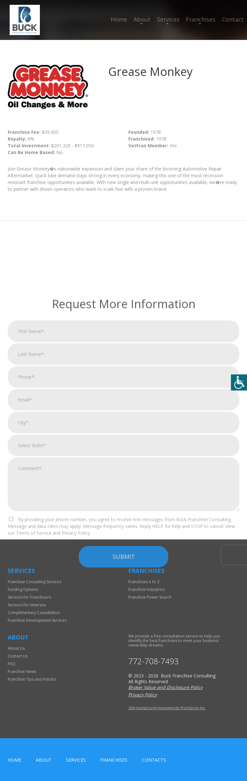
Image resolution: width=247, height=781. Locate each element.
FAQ (11, 663)
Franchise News (22, 671)
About (142, 19)
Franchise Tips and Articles (32, 679)
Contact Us (18, 656)
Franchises (200, 19)
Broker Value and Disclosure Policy (165, 687)
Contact (233, 19)
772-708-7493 (153, 661)
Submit (124, 635)
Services (168, 19)
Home (119, 19)
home (14, 760)
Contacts (154, 760)
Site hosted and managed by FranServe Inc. (167, 708)
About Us (16, 648)
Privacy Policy (142, 695)
